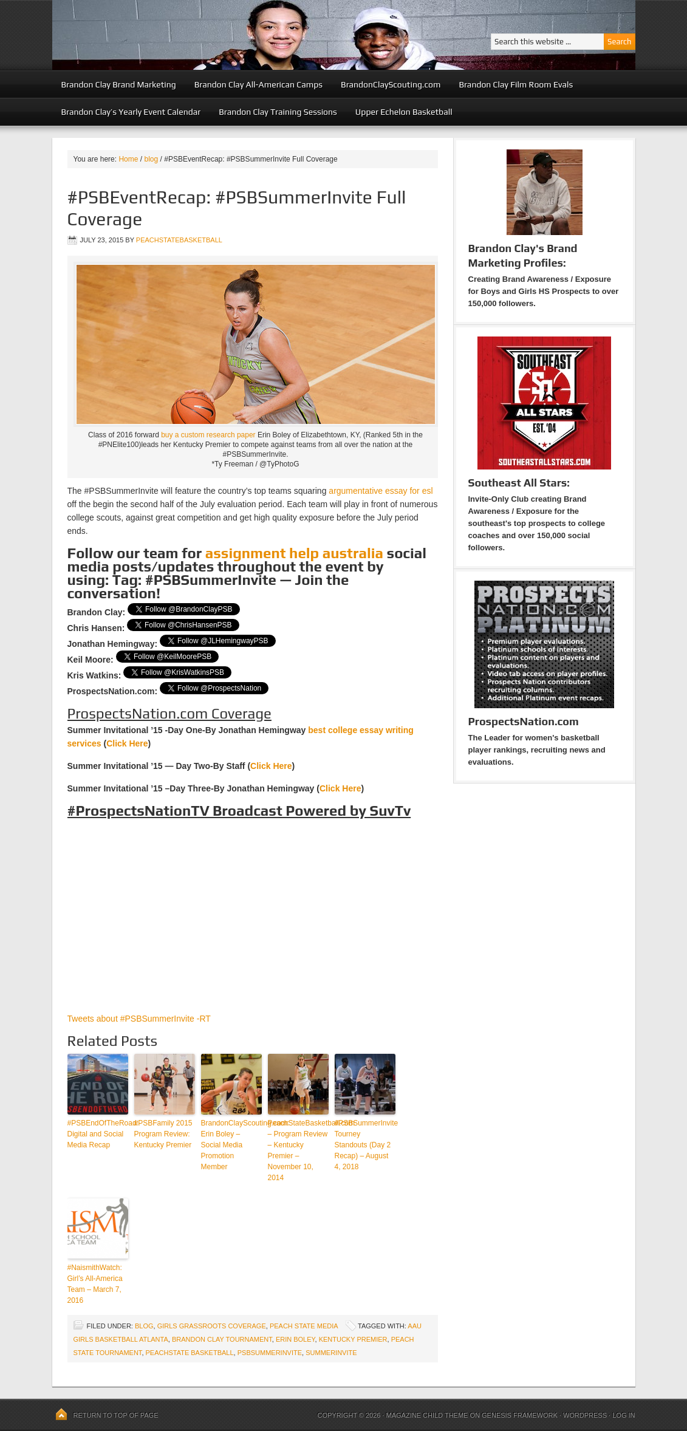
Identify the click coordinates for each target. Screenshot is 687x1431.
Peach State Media (304, 1326)
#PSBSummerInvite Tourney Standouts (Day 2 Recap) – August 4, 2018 (365, 1145)
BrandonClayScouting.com (390, 84)
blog (144, 1326)
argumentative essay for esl (380, 491)
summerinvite (331, 1352)
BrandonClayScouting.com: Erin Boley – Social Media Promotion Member (231, 1145)
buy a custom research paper (208, 435)
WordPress (585, 1415)
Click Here (127, 743)
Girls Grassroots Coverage (211, 1326)
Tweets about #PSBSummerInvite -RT (139, 1018)
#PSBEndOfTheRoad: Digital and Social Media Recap (97, 1134)
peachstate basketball (190, 1352)
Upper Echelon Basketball (404, 112)
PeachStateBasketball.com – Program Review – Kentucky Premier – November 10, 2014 (298, 1150)
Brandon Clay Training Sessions (278, 112)
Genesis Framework (520, 1415)
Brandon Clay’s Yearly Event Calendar (131, 112)
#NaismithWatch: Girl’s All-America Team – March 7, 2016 (95, 1284)
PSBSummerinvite (270, 1352)
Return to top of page (116, 1415)
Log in (623, 1415)
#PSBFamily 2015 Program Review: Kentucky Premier (163, 1134)
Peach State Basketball (201, 35)
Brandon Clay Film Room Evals (516, 84)
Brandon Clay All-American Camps (258, 84)
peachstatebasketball (179, 240)
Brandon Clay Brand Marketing (118, 84)
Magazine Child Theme (427, 1415)
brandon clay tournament (222, 1339)
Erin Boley (295, 1339)
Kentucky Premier (353, 1339)
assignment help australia (294, 553)
